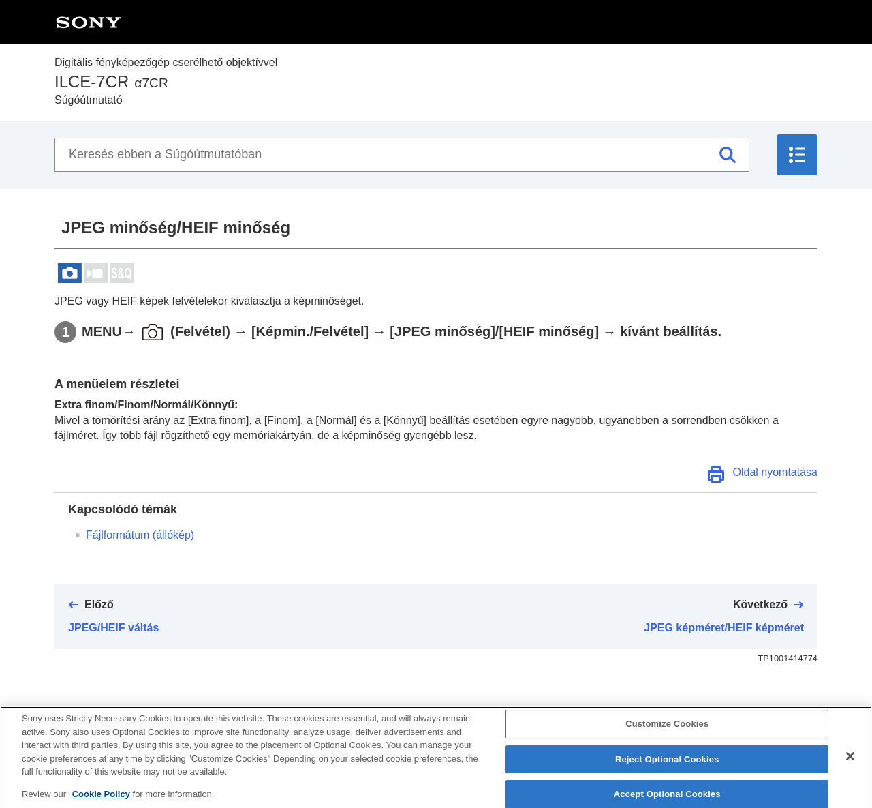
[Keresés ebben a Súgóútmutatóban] (401, 155)
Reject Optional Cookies (667, 771)
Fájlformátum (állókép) (140, 535)
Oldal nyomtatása (775, 472)
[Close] (850, 768)
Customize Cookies (666, 736)
